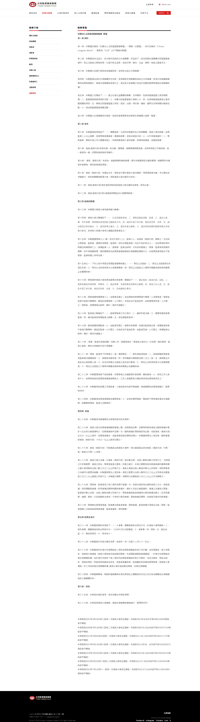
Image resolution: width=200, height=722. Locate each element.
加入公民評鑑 (80, 13)
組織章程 (32, 93)
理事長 (31, 47)
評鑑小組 (32, 70)
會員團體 (32, 41)
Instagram (150, 720)
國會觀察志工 (34, 76)
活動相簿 (32, 87)
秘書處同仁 (33, 81)
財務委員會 (33, 58)
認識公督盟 (47, 13)
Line (166, 720)
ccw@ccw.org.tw (53, 717)
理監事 (31, 52)
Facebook (140, 720)
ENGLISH (165, 4)
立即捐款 (150, 4)
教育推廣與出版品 (112, 13)
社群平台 (144, 13)
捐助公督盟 (130, 13)
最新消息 (33, 13)
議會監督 (95, 13)
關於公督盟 (33, 35)
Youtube (159, 720)
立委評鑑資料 (63, 13)
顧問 (31, 64)
